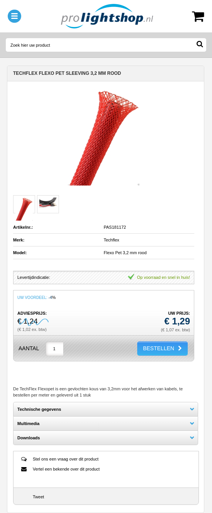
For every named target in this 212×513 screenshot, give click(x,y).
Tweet (38, 496)
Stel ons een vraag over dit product (66, 459)
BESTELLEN (158, 348)
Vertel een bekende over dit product (66, 469)
